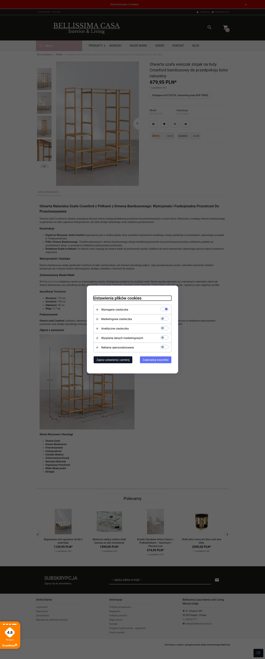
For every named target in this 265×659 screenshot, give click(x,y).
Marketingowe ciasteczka (116, 319)
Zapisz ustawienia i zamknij (113, 359)
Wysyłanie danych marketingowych (122, 338)
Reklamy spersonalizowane (117, 347)
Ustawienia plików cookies (117, 298)
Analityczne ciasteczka (115, 328)
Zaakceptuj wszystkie (155, 359)
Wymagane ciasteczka (114, 309)
